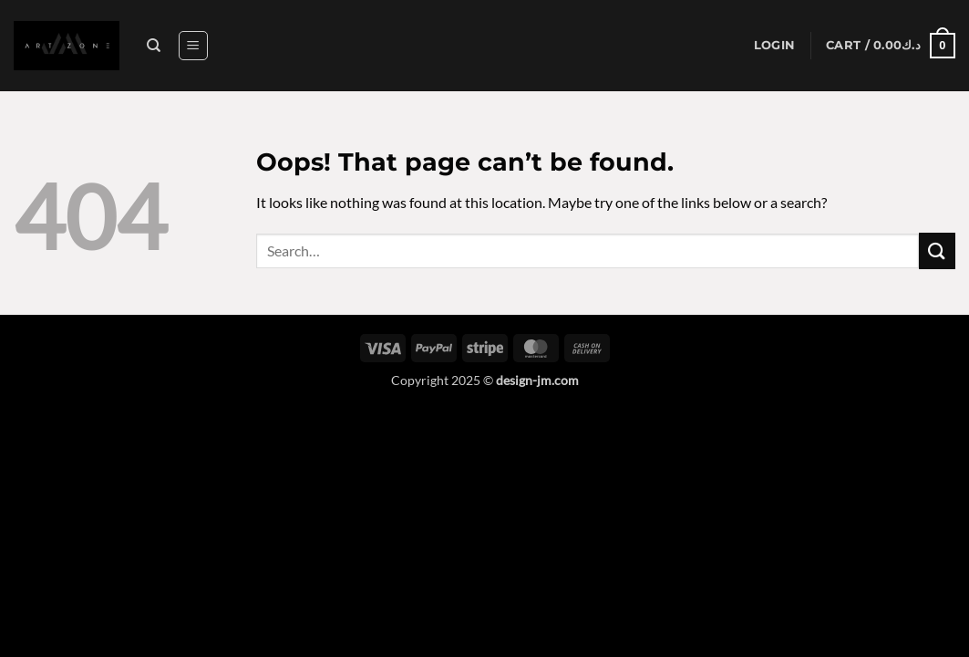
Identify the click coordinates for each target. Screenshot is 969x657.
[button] (193, 45)
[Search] (153, 45)
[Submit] (937, 250)
